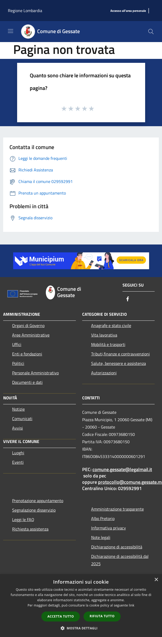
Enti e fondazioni (27, 354)
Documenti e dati (27, 382)
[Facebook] (127, 299)
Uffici (16, 344)
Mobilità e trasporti (108, 344)
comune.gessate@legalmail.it (122, 469)
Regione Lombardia (25, 10)
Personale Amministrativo (35, 373)
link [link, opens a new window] (131, 605)
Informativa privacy (108, 528)
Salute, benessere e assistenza (118, 363)
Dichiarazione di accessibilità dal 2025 (120, 560)
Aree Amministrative (31, 335)
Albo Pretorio (103, 518)
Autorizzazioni (104, 373)
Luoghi (18, 453)
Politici (18, 363)
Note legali (100, 537)
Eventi (18, 462)
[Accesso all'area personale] (128, 10)
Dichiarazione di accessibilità (116, 547)
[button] (81, 628)
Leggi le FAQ (23, 519)
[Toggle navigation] (10, 31)
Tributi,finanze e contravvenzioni (120, 354)
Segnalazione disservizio (34, 510)
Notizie (18, 409)
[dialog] (81, 605)
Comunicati (22, 418)
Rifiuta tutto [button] (102, 616)
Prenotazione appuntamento (37, 500)
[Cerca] (151, 31)
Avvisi (17, 428)
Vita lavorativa (104, 335)
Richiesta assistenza (30, 529)
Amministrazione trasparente (117, 509)
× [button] (156, 580)
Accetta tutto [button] (60, 616)
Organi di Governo (28, 325)
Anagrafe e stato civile (111, 325)
